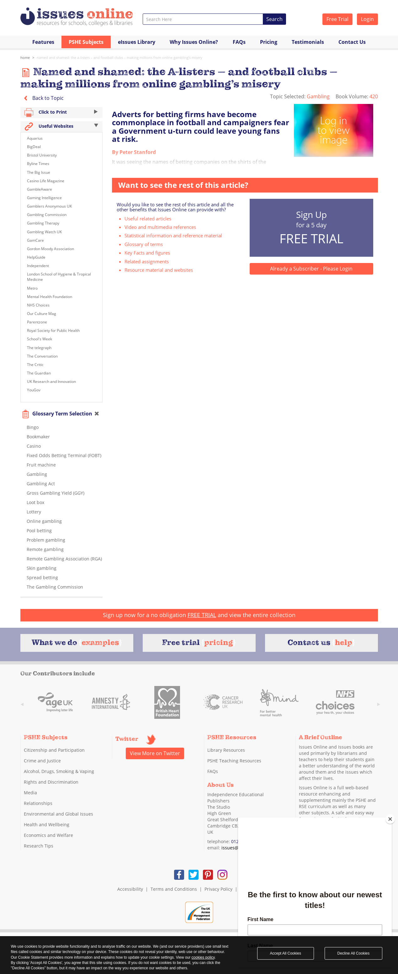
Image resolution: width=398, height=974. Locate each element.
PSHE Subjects (86, 42)
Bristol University (42, 155)
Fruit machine (41, 465)
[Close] (390, 819)
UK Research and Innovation (51, 381)
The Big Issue (38, 172)
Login (367, 19)
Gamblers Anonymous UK (49, 206)
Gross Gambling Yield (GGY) (55, 493)
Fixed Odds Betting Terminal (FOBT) (64, 455)
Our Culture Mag (41, 313)
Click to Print (61, 112)
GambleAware (39, 189)
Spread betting (42, 577)
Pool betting (39, 530)
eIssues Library (136, 42)
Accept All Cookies (285, 953)
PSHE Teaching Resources (234, 761)
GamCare (35, 240)
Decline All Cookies (353, 953)
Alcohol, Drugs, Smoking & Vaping (59, 771)
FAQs (239, 42)
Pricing (268, 42)
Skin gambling (41, 568)
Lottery (34, 512)
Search (274, 19)
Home (25, 57)
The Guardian (39, 373)
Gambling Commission (46, 214)
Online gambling (44, 521)
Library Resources (226, 750)
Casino (34, 446)
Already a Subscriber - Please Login (311, 268)
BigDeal (34, 146)
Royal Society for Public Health (53, 330)
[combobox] (203, 19)
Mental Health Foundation (49, 296)
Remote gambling (45, 549)
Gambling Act (41, 484)
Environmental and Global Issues (58, 814)
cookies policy (203, 957)
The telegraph (39, 347)
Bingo (33, 427)
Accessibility (130, 889)
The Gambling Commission (55, 587)
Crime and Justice (42, 761)
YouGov (33, 390)
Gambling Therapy (43, 223)
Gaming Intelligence (44, 197)
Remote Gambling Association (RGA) (64, 559)
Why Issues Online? (194, 42)
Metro (32, 288)
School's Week (39, 339)
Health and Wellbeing (46, 824)
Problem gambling (46, 540)
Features (43, 42)
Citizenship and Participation (54, 750)
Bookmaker (38, 437)
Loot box (35, 502)
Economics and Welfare (48, 835)
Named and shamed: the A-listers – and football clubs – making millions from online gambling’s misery (119, 57)
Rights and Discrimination (51, 782)
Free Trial (337, 19)
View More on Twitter (155, 753)
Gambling (319, 96)
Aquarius (35, 138)
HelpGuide (36, 257)
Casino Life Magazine (45, 180)
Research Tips (38, 846)
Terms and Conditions (174, 889)
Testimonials (308, 42)
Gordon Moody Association (50, 248)
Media (30, 793)
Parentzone (37, 322)
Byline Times (38, 163)
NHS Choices (38, 305)
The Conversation (42, 356)
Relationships (38, 803)
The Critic (35, 364)
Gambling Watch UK (44, 231)
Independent (38, 265)
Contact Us (352, 42)
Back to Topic (42, 98)
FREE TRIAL (202, 615)
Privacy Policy (218, 889)
